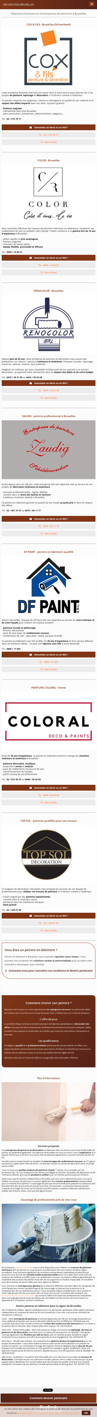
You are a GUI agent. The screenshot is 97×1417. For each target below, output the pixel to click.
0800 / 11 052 (48, 662)
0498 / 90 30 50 (48, 795)
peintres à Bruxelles (24, 1267)
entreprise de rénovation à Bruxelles (18, 1295)
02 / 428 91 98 (48, 923)
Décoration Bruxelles (18, 4)
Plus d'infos (50, 142)
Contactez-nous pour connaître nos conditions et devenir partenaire (51, 970)
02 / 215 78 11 (48, 134)
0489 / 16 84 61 (48, 265)
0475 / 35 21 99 (48, 390)
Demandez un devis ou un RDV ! (48, 127)
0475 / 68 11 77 (48, 526)
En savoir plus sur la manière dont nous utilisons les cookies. (49, 1412)
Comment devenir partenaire (48, 1398)
